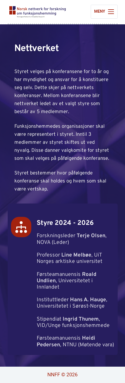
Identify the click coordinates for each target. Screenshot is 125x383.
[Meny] (104, 12)
